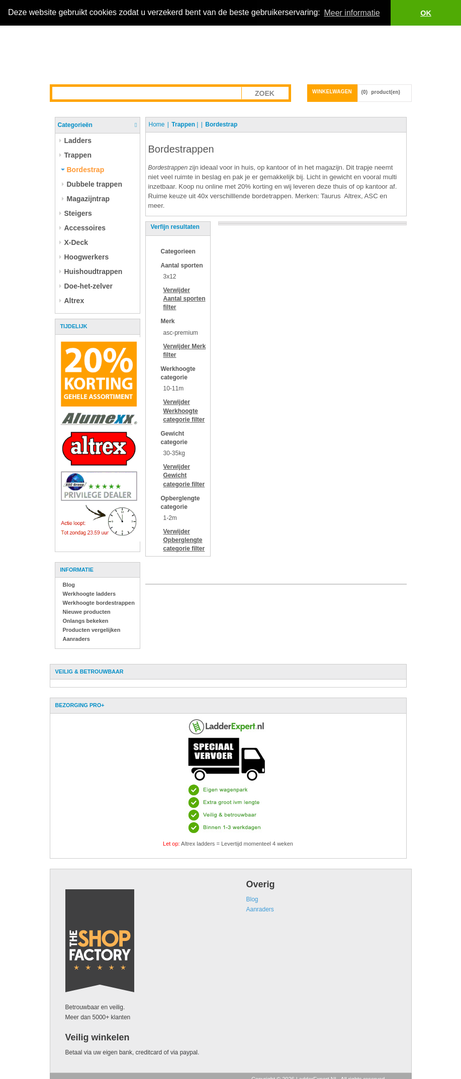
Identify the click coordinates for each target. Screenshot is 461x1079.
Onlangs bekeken (86, 621)
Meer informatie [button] (352, 13)
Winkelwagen (332, 91)
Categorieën (75, 124)
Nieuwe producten (87, 612)
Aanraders (76, 639)
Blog (69, 585)
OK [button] (425, 13)
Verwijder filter (184, 299)
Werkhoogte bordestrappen (99, 603)
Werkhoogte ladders (89, 594)
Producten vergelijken (92, 630)
